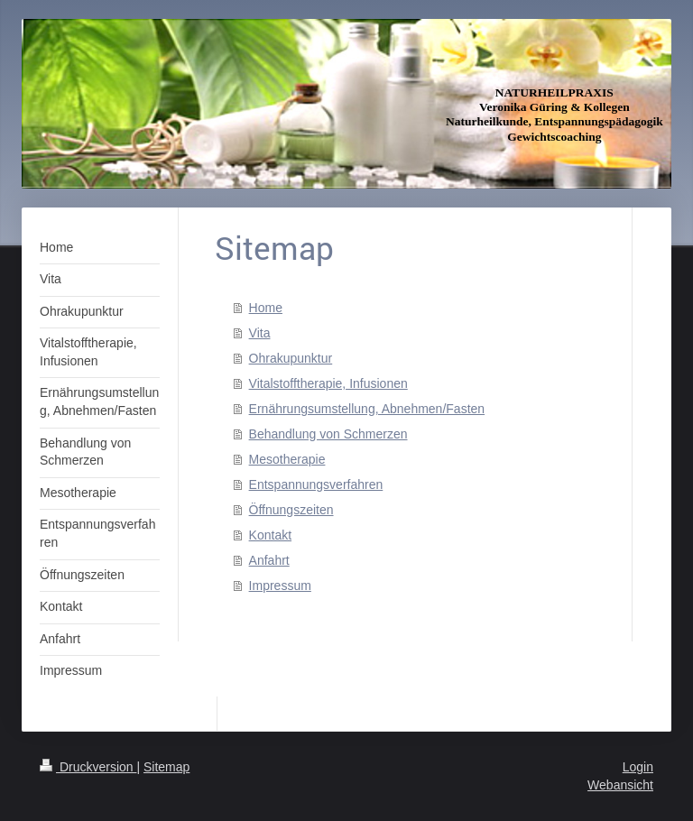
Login (638, 767)
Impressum (280, 585)
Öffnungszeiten (291, 510)
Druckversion (88, 767)
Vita (260, 333)
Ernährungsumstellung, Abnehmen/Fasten (367, 408)
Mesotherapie (287, 459)
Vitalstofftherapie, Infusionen (328, 383)
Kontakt (270, 535)
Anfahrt (269, 560)
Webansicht (620, 785)
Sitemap (166, 767)
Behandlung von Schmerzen (328, 434)
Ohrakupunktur (291, 358)
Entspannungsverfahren (316, 484)
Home (265, 307)
